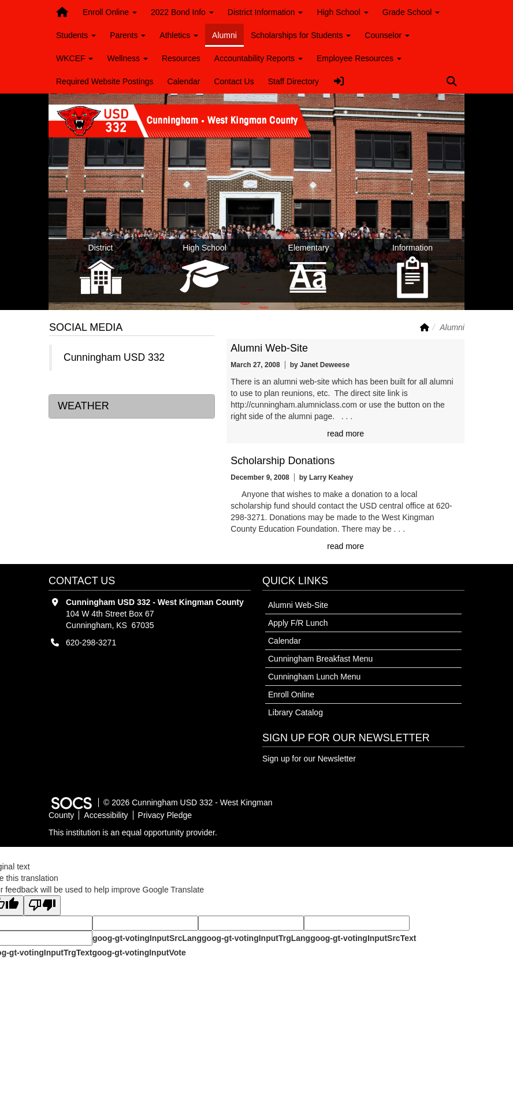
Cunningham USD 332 (114, 357)
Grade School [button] (411, 12)
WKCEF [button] (74, 58)
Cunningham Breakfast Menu (320, 658)
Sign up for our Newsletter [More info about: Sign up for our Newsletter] (309, 758)
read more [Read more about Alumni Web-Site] (345, 433)
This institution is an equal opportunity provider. (133, 832)
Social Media (85, 327)
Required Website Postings (105, 81)
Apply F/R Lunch (298, 623)
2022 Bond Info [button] (182, 12)
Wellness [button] (127, 58)
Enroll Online (291, 694)
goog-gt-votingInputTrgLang (256, 938)
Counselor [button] (387, 35)
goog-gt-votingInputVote (138, 952)
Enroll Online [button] (110, 12)
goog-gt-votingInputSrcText (363, 938)
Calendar (184, 81)
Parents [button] (128, 35)
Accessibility (106, 815)
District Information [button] (265, 12)
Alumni (224, 35)
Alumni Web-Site (269, 348)
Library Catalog (295, 712)
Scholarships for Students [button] (301, 35)
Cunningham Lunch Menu (314, 676)
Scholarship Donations (282, 460)
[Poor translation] (42, 905)
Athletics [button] (178, 35)
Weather (83, 406)
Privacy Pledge (165, 815)
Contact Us (234, 81)
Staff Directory (293, 81)
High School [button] (342, 12)
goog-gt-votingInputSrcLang (147, 938)
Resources (181, 58)
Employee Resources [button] (359, 58)
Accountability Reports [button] (258, 58)
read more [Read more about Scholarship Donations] (345, 546)
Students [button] (76, 35)
